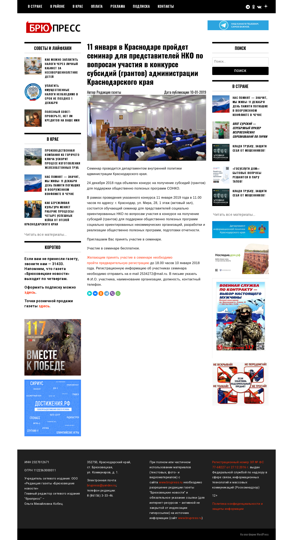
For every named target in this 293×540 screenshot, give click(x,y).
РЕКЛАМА (117, 6)
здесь (29, 292)
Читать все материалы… (45, 234)
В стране (35, 6)
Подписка (141, 6)
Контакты (166, 6)
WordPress (263, 534)
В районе (57, 6)
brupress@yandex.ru (101, 485)
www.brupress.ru (171, 482)
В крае (78, 6)
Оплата (97, 6)
